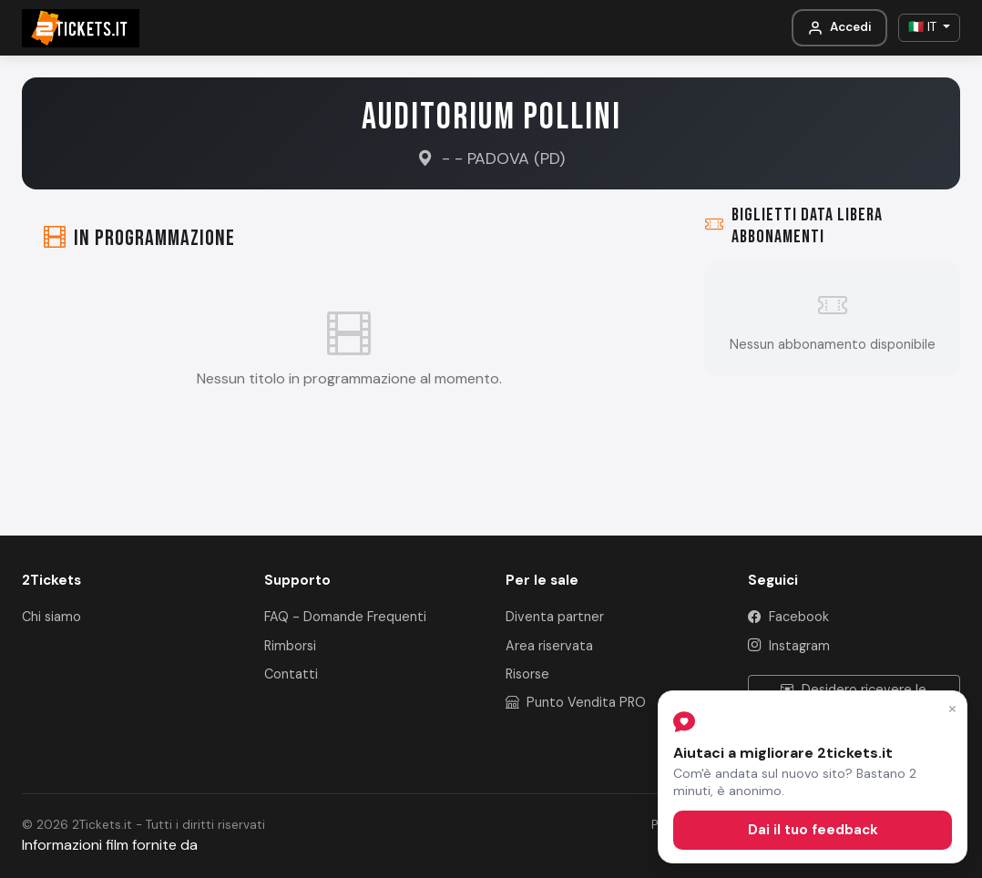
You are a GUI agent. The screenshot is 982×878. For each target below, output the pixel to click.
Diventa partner (555, 616)
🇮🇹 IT (924, 27)
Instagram (789, 646)
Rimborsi (290, 646)
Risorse (527, 674)
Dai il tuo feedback (813, 830)
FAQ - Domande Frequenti (345, 616)
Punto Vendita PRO (576, 702)
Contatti (291, 674)
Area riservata (549, 646)
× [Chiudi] (952, 708)
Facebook (788, 616)
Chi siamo (51, 616)
